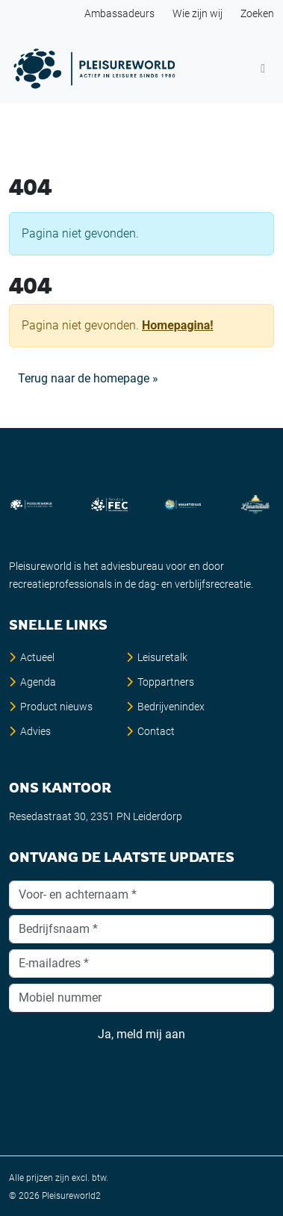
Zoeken (257, 13)
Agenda (38, 682)
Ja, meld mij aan (141, 1034)
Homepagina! (178, 325)
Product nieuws (56, 707)
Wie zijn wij (197, 13)
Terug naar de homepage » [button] (88, 378)
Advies (35, 731)
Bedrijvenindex (171, 707)
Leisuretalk (162, 657)
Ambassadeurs (119, 13)
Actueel (37, 657)
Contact (156, 731)
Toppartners (165, 682)
